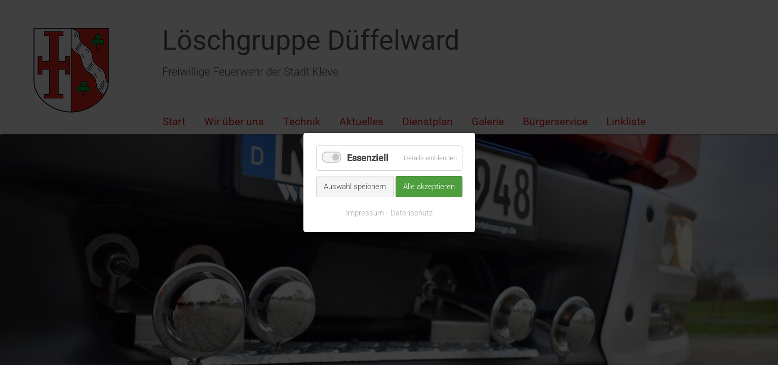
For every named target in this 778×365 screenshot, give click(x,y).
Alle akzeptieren (429, 186)
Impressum (365, 212)
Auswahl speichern (355, 186)
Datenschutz (412, 212)
